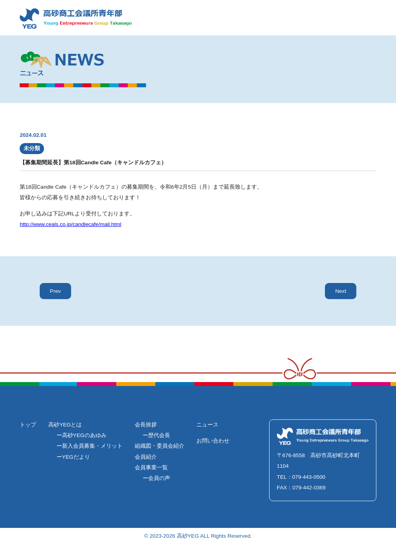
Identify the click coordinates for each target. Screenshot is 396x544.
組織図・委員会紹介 (159, 446)
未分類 (32, 148)
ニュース (207, 425)
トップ (28, 425)
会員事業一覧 (151, 467)
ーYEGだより (73, 457)
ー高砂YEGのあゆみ (81, 435)
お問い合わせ (212, 441)
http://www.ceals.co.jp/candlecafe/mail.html (70, 224)
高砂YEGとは (65, 425)
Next (340, 291)
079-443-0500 (309, 477)
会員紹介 (146, 457)
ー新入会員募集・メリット (90, 446)
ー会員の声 (156, 478)
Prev (55, 291)
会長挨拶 (146, 425)
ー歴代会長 (156, 435)
